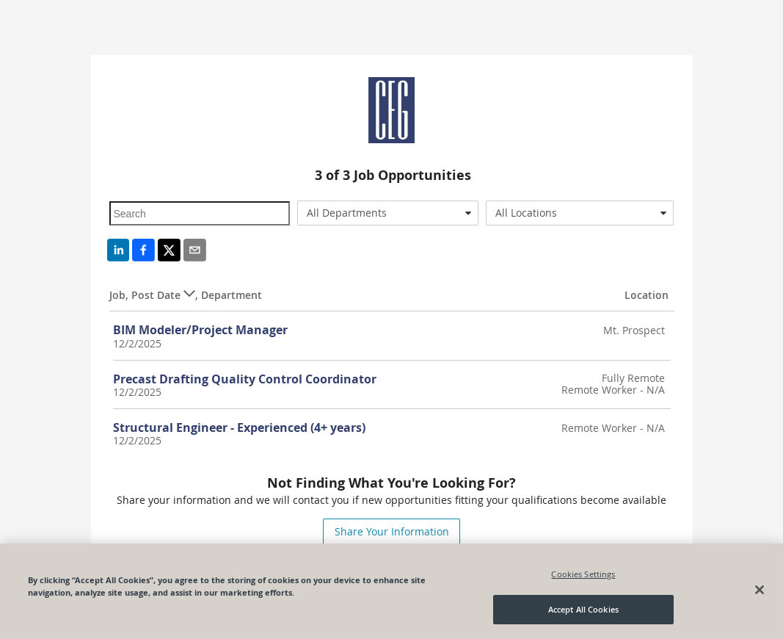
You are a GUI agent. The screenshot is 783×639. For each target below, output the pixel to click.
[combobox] (387, 213)
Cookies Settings (583, 574)
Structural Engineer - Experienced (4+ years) (239, 427)
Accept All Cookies (583, 609)
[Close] (759, 590)
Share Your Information (392, 531)
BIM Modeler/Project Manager (200, 330)
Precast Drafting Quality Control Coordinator (244, 379)
